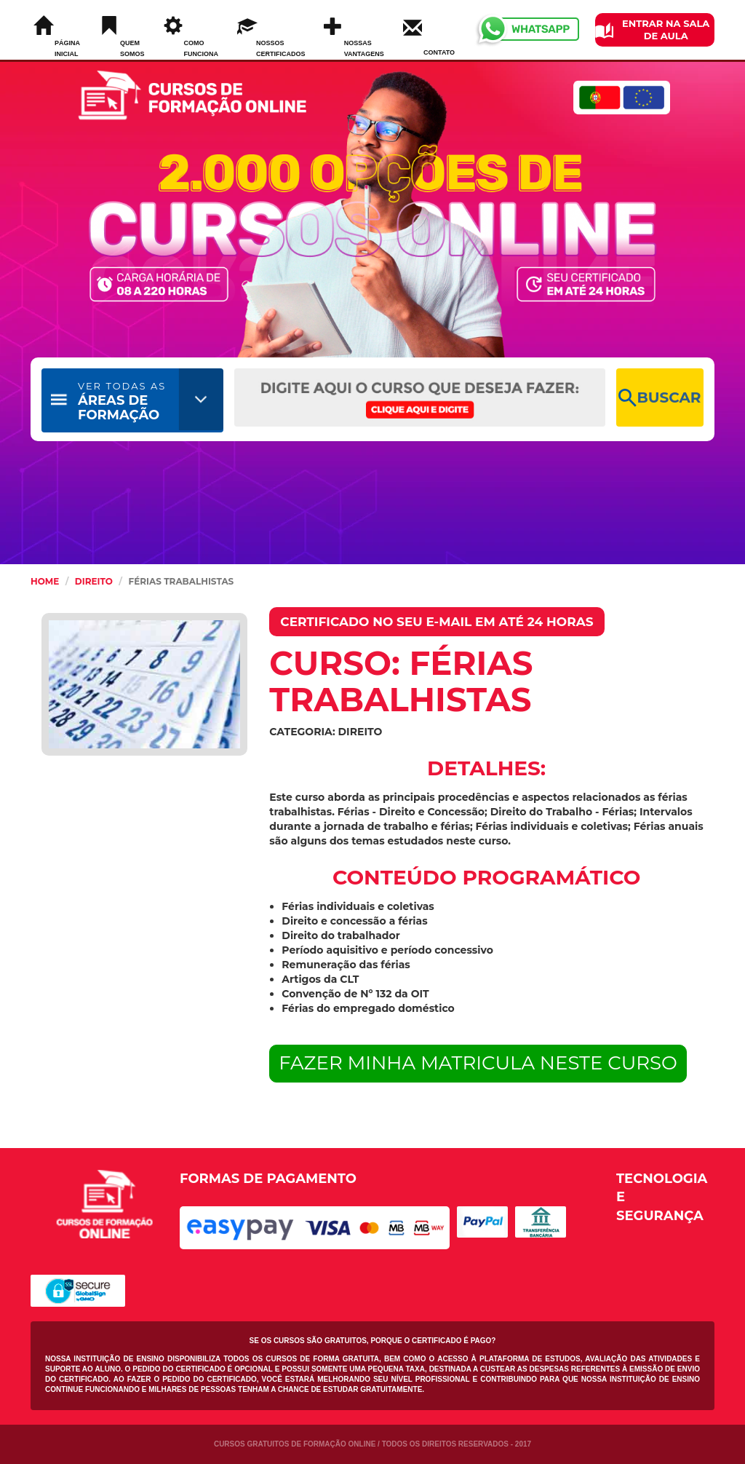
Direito (94, 581)
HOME (45, 581)
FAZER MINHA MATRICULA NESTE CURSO (478, 1063)
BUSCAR (659, 398)
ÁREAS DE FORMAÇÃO (122, 401)
